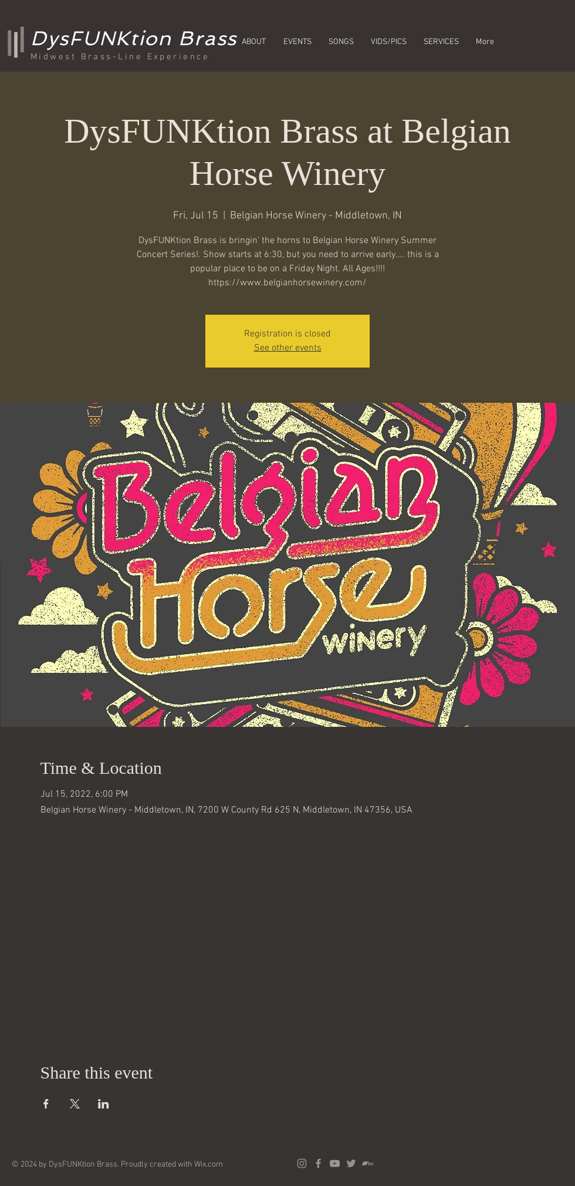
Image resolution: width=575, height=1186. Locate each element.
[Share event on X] (74, 1103)
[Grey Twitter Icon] (351, 1163)
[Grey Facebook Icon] (318, 1163)
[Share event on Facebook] (46, 1103)
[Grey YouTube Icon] (335, 1163)
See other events (288, 348)
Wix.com (208, 1165)
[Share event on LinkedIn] (103, 1103)
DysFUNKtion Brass (134, 38)
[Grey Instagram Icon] (302, 1163)
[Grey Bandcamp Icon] (367, 1163)
